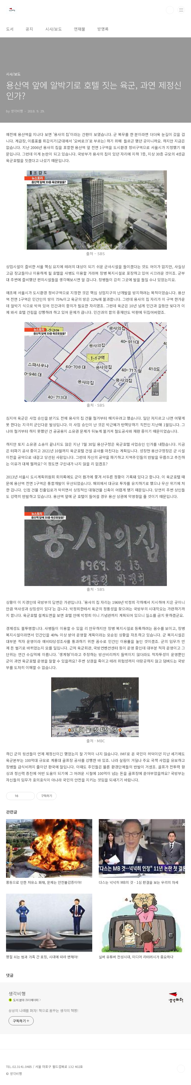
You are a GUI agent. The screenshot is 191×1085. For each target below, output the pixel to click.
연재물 (79, 29)
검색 (170, 10)
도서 (10, 29)
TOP (181, 1069)
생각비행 (17, 993)
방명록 (103, 29)
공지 (29, 29)
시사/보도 (53, 29)
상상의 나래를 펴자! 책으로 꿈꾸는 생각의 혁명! (43, 1010)
